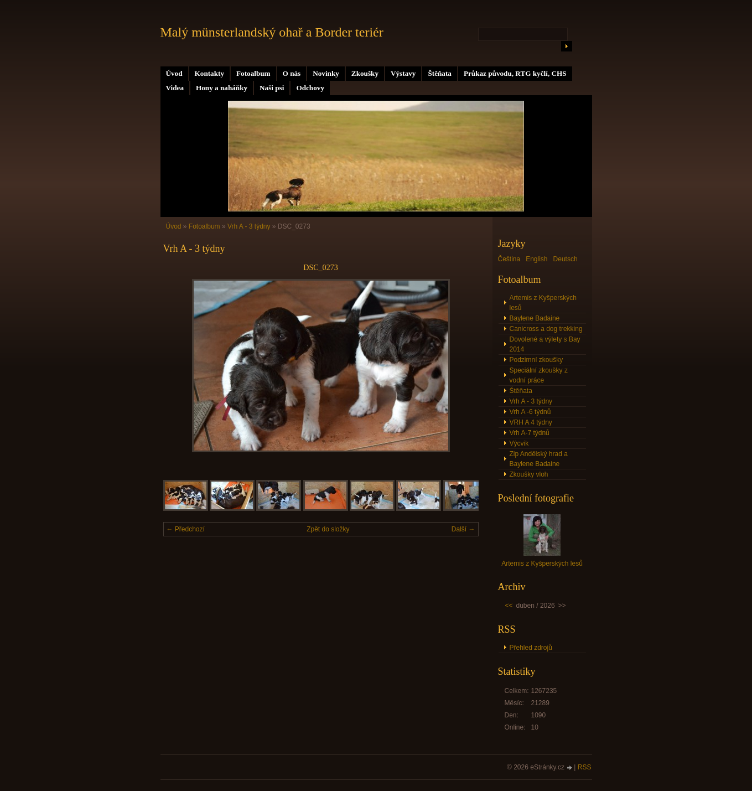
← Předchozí (186, 529)
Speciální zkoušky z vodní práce (539, 375)
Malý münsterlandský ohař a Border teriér (271, 32)
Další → (463, 529)
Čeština (509, 259)
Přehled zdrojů (531, 648)
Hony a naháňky (221, 88)
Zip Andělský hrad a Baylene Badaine (539, 459)
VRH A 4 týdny (531, 422)
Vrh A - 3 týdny (249, 226)
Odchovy (310, 88)
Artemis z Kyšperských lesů (543, 303)
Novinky (326, 73)
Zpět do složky (328, 529)
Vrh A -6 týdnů (530, 412)
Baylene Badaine (535, 318)
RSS (585, 767)
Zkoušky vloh (529, 474)
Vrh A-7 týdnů (529, 433)
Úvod (174, 73)
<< (509, 605)
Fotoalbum (253, 73)
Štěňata (440, 73)
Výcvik (519, 443)
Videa (175, 88)
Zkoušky (364, 73)
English (536, 259)
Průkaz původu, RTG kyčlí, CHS (515, 73)
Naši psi (272, 88)
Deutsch (565, 259)
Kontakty (210, 73)
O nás (292, 73)
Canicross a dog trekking (546, 329)
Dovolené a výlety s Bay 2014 (545, 344)
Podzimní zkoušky (536, 360)
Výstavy (403, 73)
